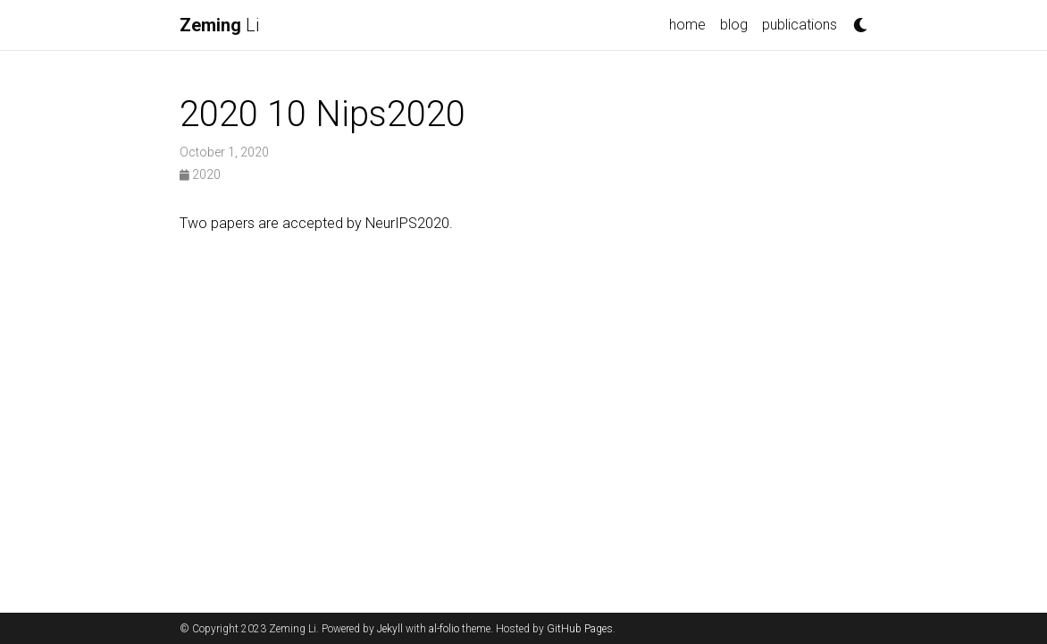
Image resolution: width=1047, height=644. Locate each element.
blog (734, 24)
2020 (200, 174)
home (687, 24)
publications (799, 24)
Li (219, 25)
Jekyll (390, 629)
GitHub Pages (580, 629)
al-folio (444, 629)
